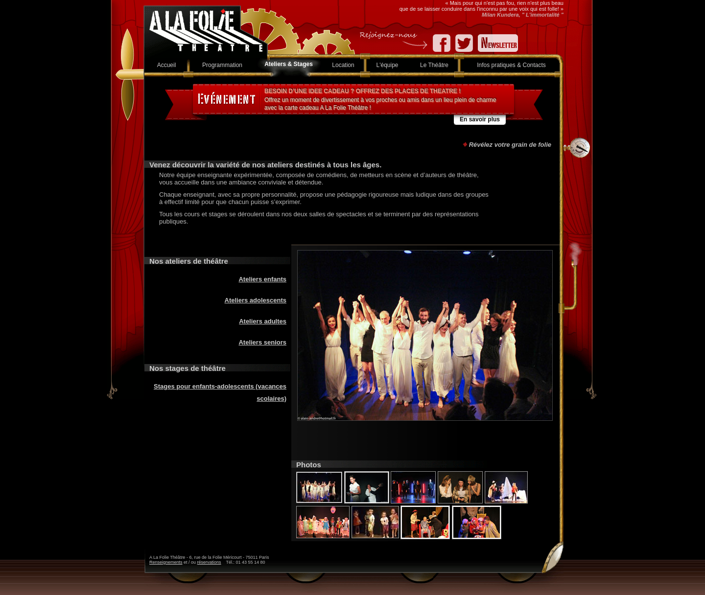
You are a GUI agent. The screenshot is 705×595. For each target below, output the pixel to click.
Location (343, 65)
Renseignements (166, 562)
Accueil (166, 65)
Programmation (222, 65)
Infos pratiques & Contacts (511, 65)
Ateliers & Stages (288, 64)
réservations (209, 562)
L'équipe (387, 65)
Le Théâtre (434, 65)
